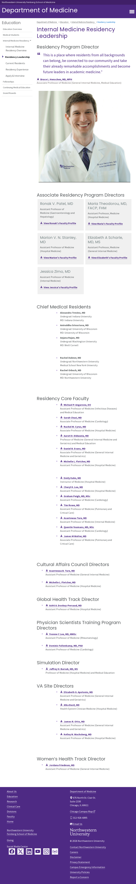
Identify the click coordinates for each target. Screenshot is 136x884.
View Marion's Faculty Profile (60, 257)
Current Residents (15, 63)
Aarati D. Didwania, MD (76, 435)
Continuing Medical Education (16, 87)
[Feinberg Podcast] (55, 851)
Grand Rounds (9, 93)
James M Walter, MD (75, 536)
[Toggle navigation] (131, 11)
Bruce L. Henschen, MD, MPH (56, 79)
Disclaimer (75, 857)
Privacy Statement (80, 862)
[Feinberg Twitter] (20, 851)
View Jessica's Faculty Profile (60, 287)
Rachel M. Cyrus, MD (75, 426)
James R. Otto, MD (74, 721)
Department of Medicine (40, 10)
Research (12, 801)
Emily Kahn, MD (72, 478)
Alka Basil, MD (72, 704)
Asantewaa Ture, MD (75, 518)
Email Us (77, 824)
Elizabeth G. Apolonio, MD (78, 692)
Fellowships (8, 81)
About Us (12, 791)
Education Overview (12, 29)
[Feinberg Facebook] (12, 851)
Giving (10, 840)
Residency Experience (17, 69)
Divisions (11, 811)
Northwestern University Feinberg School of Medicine (28, 2)
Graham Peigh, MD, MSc (77, 496)
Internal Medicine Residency (83, 22)
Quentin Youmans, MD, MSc (79, 527)
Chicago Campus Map (81, 811)
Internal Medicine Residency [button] (16, 40)
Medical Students (11, 34)
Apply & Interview (15, 75)
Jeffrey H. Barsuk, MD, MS (63, 669)
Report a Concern (79, 877)
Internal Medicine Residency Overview (16, 48)
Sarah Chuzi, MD (73, 417)
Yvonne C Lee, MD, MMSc (62, 634)
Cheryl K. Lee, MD (73, 487)
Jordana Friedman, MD (61, 765)
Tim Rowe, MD (72, 505)
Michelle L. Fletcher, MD (77, 461)
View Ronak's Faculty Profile (60, 223)
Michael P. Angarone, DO (77, 404)
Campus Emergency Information (87, 867)
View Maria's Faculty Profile (107, 223)
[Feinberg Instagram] (46, 851)
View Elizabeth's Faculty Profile (109, 257)
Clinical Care (13, 806)
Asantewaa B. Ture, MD (62, 570)
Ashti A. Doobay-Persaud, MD (65, 605)
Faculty (11, 816)
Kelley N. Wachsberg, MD (78, 734)
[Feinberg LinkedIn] (29, 851)
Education (64, 22)
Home (10, 821)
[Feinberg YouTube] (38, 851)
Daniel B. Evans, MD (74, 448)
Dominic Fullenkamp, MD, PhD (66, 645)
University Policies (80, 872)
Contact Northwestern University (88, 847)
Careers (74, 852)
